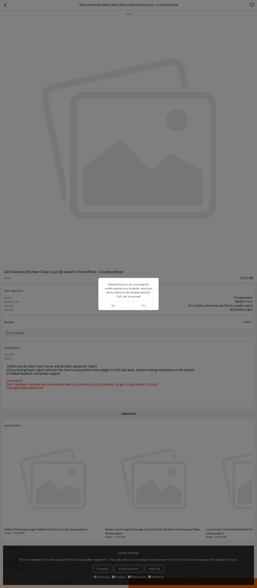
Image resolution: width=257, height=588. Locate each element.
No (113, 305)
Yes (143, 305)
